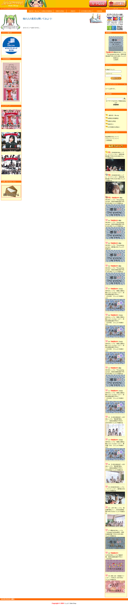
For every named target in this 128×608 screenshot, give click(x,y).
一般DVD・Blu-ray (33, 11)
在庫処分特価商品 (46, 11)
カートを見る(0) (113, 8)
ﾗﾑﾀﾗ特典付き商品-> (114, 127)
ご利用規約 (108, 140)
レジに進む (123, 8)
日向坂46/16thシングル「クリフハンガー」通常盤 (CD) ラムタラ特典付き (115, 488)
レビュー (16, 8)
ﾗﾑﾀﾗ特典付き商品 (86, 11)
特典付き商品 (60, 11)
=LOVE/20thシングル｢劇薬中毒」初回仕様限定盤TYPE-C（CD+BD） (114, 556)
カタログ (9, 8)
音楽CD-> (111, 124)
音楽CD (73, 11)
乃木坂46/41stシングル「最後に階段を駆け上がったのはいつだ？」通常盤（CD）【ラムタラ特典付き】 (115, 443)
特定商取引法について (112, 136)
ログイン (104, 8)
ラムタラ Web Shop (70, 603)
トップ (3, 8)
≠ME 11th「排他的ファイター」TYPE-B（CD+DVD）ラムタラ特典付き (114, 577)
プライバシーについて (112, 138)
